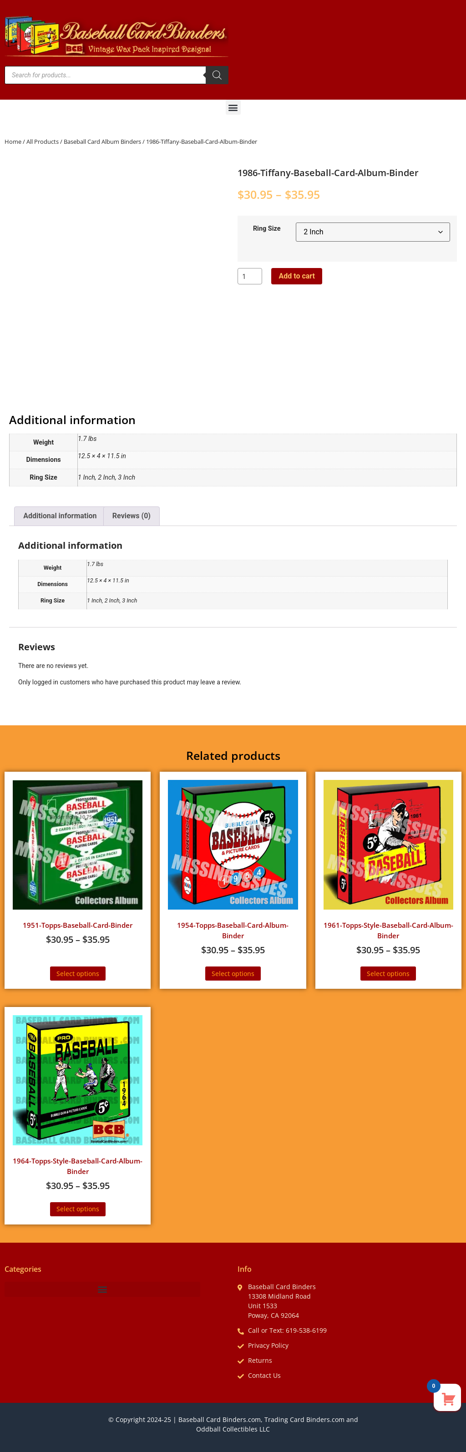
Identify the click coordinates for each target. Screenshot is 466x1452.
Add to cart (297, 276)
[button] (233, 107)
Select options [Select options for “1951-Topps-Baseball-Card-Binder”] (77, 973)
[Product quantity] (250, 276)
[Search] (217, 75)
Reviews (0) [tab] (131, 515)
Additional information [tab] (59, 515)
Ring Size (267, 229)
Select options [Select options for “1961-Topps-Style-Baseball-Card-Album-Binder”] (388, 973)
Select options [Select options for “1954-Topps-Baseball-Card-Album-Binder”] (233, 973)
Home (13, 141)
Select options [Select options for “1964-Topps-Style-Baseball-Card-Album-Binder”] (77, 1208)
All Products (42, 141)
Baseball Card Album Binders (102, 141)
